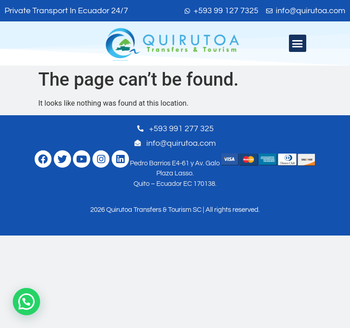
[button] (297, 43)
